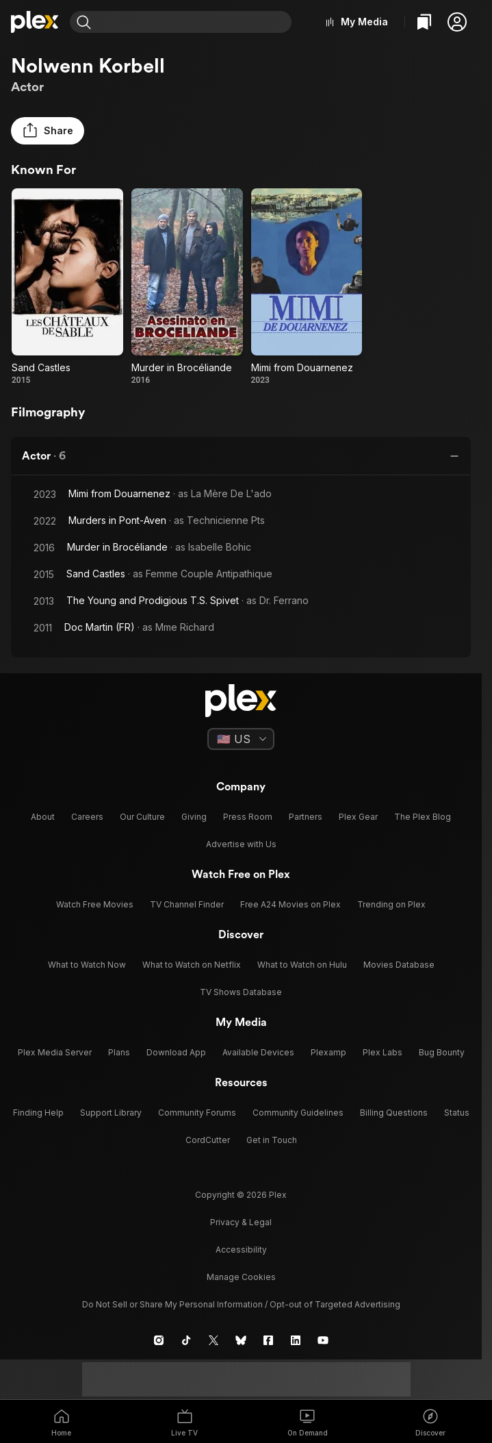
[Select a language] (240, 739)
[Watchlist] (424, 22)
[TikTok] (186, 1340)
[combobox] (194, 22)
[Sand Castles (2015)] (67, 287)
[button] (457, 22)
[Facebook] (268, 1340)
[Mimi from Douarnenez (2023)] (307, 287)
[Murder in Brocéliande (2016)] (187, 287)
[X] (213, 1340)
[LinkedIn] (295, 1340)
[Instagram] (158, 1340)
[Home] (35, 22)
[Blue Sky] (241, 1340)
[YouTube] (323, 1340)
